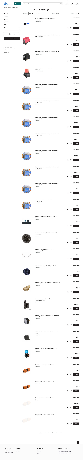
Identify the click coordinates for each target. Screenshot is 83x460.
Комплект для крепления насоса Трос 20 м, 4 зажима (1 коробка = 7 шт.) (47, 167)
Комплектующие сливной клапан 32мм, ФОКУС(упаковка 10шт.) (43, 299)
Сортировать (25, 13)
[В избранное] (71, 28)
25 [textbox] (76, 13)
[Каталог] (17, 3)
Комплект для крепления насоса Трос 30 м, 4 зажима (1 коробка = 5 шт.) (47, 134)
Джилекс (6, 22)
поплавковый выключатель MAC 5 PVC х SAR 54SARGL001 (45, 19)
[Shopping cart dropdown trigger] (77, 3)
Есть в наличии (76, 17)
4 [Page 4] (52, 432)
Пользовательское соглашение (64, 451)
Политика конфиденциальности (64, 453)
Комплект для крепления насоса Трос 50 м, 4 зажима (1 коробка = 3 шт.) (47, 101)
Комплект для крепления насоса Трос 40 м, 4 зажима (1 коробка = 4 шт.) (47, 118)
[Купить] (76, 28)
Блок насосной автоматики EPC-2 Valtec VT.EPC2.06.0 (43, 68)
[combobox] (42, 3)
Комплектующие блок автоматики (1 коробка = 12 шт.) (45, 349)
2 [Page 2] (45, 432)
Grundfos (6, 19)
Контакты (77, 1)
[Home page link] (8, 3)
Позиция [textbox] (31, 13)
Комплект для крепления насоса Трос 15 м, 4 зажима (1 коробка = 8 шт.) (47, 184)
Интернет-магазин (8, 449)
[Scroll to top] (78, 442)
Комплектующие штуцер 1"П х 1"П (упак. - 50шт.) (45, 265)
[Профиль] (67, 3)
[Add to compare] (67, 28)
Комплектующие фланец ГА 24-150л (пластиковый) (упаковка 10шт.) (46, 233)
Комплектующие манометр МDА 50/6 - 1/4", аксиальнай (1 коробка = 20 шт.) (47, 316)
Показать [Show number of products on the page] (72, 13)
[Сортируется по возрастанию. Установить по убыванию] (39, 13)
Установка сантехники (62, 1)
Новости (19, 448)
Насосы (9, 7)
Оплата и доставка (70, 1)
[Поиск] (61, 4)
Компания (40, 448)
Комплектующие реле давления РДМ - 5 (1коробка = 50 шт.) (46, 332)
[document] (12, 27)
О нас (38, 453)
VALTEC (5, 24)
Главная (5, 7)
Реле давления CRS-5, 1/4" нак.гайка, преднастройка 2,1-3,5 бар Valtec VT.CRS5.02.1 (47, 52)
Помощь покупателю (63, 448)
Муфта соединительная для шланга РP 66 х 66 (44, 364)
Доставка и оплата (9, 452)
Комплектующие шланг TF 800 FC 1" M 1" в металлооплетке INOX (44, 250)
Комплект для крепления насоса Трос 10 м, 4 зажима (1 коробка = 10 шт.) (47, 200)
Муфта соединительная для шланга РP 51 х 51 (44, 381)
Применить (12, 38)
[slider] (4, 30)
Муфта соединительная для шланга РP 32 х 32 (44, 414)
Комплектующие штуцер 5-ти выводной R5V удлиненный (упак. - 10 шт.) (47, 283)
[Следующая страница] (60, 432)
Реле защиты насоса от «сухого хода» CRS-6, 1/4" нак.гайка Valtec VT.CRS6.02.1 (47, 35)
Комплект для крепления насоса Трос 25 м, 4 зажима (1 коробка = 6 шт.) (47, 151)
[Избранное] (72, 3)
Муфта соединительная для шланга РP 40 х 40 (44, 398)
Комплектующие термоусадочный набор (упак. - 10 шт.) (46, 217)
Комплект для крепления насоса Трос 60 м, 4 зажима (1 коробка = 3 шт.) (47, 85)
